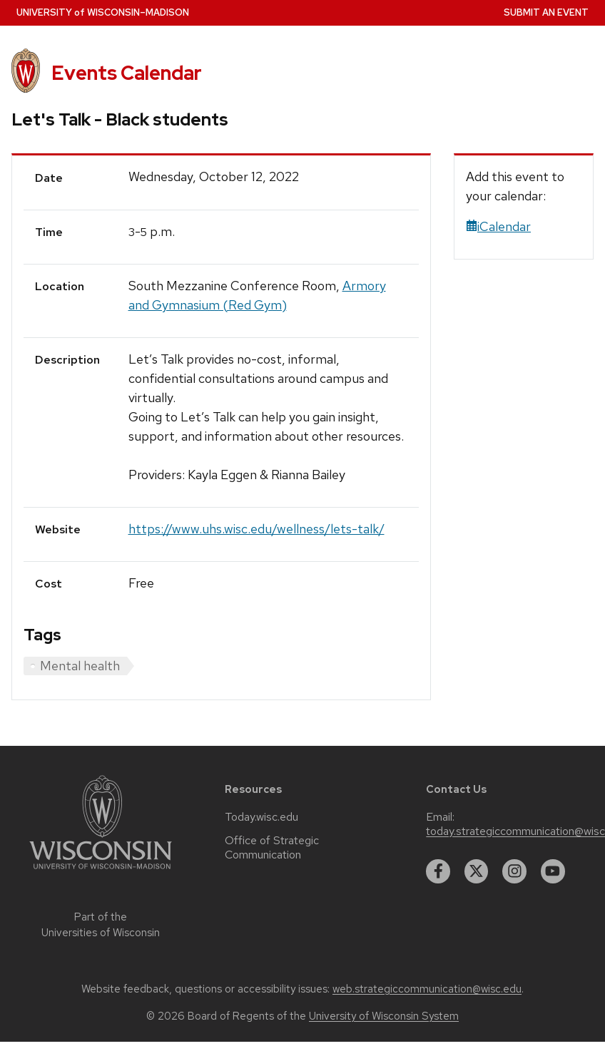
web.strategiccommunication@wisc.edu (427, 989)
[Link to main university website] (100, 871)
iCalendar (498, 226)
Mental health (80, 665)
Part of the (100, 925)
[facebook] (438, 871)
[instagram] (514, 871)
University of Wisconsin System (384, 1016)
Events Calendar (126, 73)
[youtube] (553, 871)
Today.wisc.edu (261, 817)
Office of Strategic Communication (272, 848)
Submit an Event (546, 12)
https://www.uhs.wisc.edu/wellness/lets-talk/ (256, 529)
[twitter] (476, 871)
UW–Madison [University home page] (102, 12)
